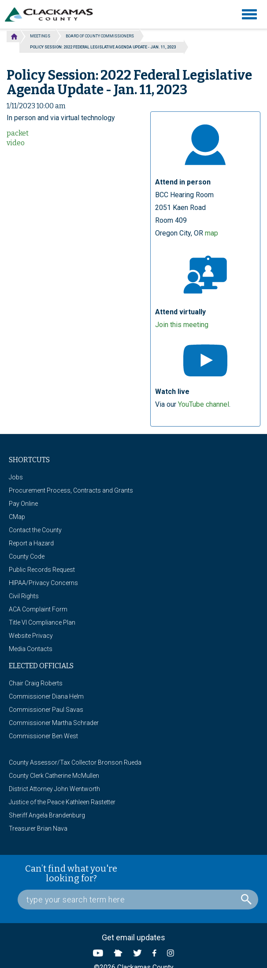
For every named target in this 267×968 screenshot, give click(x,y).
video (16, 143)
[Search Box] (138, 899)
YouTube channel (203, 404)
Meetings (40, 36)
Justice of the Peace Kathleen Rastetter (62, 802)
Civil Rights (24, 596)
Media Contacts (30, 648)
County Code (26, 556)
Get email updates (133, 937)
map (211, 233)
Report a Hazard (31, 543)
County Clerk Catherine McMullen (54, 775)
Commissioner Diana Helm (46, 696)
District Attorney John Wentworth (54, 788)
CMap (17, 516)
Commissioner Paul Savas (46, 709)
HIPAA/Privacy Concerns (43, 582)
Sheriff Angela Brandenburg (47, 815)
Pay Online (23, 503)
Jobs (16, 477)
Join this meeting (181, 324)
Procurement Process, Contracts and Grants (71, 490)
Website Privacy (31, 635)
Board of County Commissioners (100, 36)
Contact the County (35, 530)
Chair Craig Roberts (36, 683)
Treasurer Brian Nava (38, 828)
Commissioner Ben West (43, 736)
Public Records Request (42, 569)
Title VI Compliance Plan (42, 622)
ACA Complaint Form (38, 609)
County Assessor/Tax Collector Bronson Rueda (75, 762)
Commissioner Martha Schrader (54, 722)
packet (18, 133)
